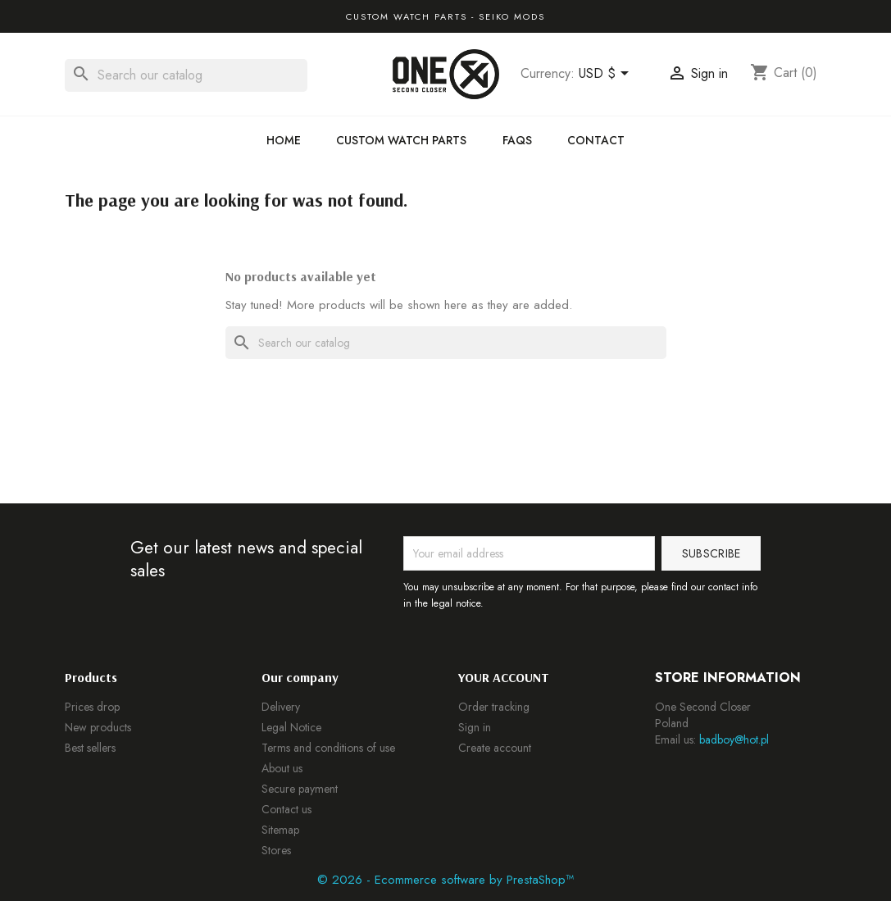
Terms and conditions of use (328, 747)
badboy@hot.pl (734, 739)
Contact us (286, 809)
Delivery (280, 707)
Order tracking (494, 707)
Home (283, 140)
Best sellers (90, 747)
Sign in (474, 727)
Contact (596, 140)
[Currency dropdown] (606, 74)
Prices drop (92, 707)
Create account (494, 747)
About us (281, 768)
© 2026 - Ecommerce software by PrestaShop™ (445, 880)
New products (98, 727)
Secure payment (299, 788)
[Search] (186, 75)
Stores (276, 850)
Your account (503, 677)
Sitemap (280, 829)
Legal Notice (291, 727)
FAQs (517, 140)
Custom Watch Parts (401, 140)
